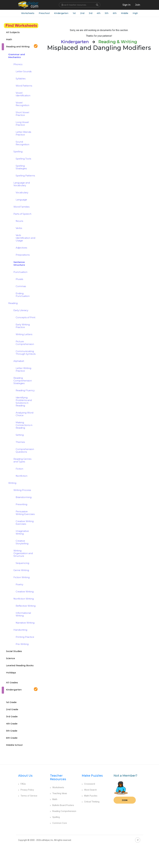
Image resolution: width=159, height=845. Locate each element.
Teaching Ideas (58, 793)
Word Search (89, 789)
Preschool (44, 13)
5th (106, 13)
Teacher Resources (58, 777)
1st (74, 13)
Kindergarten (61, 13)
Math (53, 799)
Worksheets (27, 13)
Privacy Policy (26, 789)
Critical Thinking (90, 801)
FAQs (22, 784)
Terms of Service (27, 795)
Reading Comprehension (63, 811)
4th (98, 13)
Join (124, 800)
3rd (90, 13)
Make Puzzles (92, 775)
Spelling (55, 817)
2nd (82, 13)
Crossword (88, 784)
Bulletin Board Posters (62, 805)
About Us (25, 775)
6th (115, 13)
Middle (124, 13)
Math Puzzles (89, 795)
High (135, 13)
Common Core (58, 823)
